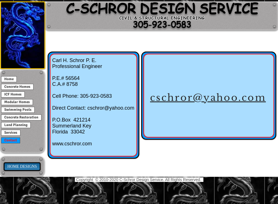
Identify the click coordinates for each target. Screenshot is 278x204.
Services (10, 132)
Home (9, 79)
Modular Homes (17, 102)
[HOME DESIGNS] (22, 166)
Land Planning (16, 125)
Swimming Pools (17, 109)
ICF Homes (13, 94)
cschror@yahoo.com (110, 108)
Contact (10, 140)
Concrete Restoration (21, 117)
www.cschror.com (72, 143)
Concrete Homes (17, 86)
